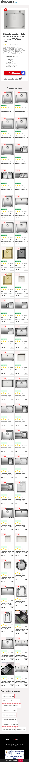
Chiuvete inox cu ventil (9, 710)
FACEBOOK (10, 739)
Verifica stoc (17, 73)
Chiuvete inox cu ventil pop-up (11, 705)
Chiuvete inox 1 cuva (9, 729)
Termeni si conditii (11, 744)
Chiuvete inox (21, 729)
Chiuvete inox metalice (9, 720)
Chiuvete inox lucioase (9, 715)
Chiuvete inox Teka (8, 696)
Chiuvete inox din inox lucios (11, 701)
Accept (21, 760)
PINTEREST (19, 739)
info (12, 114)
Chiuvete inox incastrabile (10, 724)
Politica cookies (19, 746)
